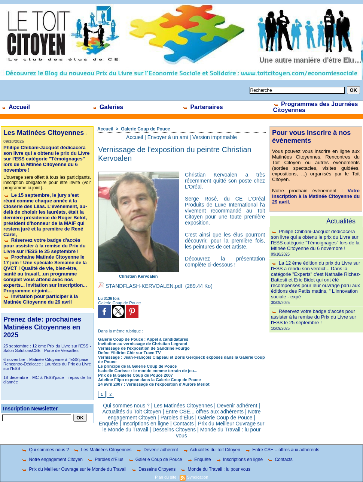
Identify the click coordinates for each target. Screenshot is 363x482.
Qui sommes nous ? (126, 406)
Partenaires (202, 107)
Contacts (183, 424)
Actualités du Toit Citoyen (132, 412)
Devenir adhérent (237, 406)
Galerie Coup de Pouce (145, 129)
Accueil (15, 107)
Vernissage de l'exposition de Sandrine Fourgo (144, 348)
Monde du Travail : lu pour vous (215, 469)
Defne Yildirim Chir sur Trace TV (129, 352)
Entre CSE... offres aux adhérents (204, 412)
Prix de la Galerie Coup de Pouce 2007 (135, 375)
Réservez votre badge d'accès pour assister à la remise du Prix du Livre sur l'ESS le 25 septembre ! (44, 245)
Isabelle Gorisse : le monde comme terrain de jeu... (147, 370)
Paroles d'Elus (177, 418)
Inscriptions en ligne (145, 424)
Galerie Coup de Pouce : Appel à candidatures (143, 339)
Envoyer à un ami (167, 137)
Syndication (197, 477)
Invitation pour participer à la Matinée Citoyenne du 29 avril (40, 299)
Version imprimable (214, 137)
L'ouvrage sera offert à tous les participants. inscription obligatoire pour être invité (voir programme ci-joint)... (47, 182)
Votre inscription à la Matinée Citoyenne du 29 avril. (316, 196)
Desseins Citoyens (174, 430)
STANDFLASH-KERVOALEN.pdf (144, 286)
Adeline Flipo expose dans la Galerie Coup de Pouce (149, 379)
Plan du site (165, 477)
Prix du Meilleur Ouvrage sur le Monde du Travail (73, 469)
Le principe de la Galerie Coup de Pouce (137, 366)
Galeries (107, 107)
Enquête (108, 424)
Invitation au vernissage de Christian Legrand (142, 343)
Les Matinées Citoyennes (183, 406)
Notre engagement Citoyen (52, 459)
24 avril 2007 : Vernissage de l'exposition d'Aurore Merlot (153, 384)
